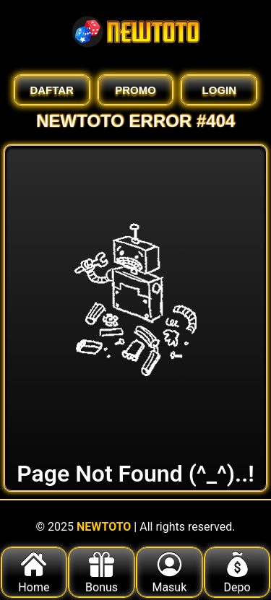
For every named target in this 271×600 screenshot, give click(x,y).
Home (33, 573)
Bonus (101, 573)
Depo (237, 573)
